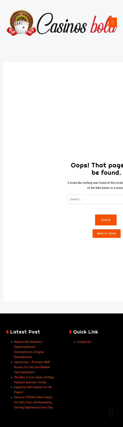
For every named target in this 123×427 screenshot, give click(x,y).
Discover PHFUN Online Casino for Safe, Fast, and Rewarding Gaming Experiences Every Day (33, 402)
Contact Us (84, 342)
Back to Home (106, 233)
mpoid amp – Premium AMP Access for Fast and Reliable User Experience (32, 367)
